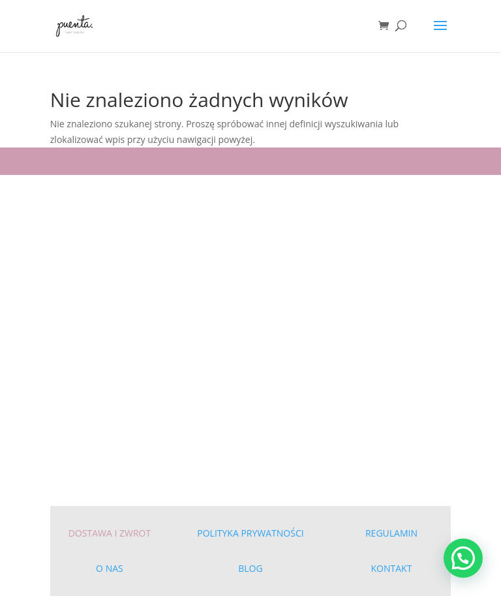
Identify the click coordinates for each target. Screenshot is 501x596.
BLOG (250, 568)
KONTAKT (391, 568)
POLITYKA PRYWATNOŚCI (250, 533)
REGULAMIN (391, 533)
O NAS (109, 568)
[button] (463, 558)
